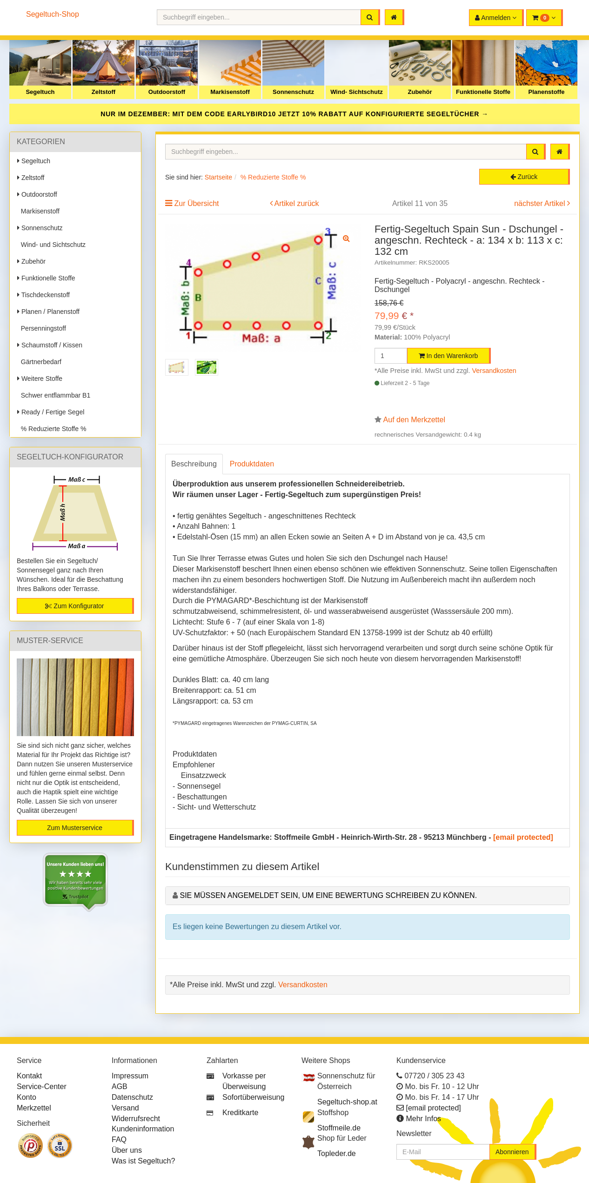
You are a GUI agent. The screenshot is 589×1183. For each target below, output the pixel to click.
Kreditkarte (240, 1113)
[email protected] (523, 837)
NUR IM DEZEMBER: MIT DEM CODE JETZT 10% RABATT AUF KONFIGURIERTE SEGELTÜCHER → (294, 114)
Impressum (130, 1076)
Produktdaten (252, 464)
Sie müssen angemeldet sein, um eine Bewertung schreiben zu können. (328, 895)
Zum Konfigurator (74, 606)
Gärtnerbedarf (39, 362)
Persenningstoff (41, 328)
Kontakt (29, 1076)
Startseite (218, 177)
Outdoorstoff (166, 91)
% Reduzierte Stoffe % (51, 428)
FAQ (119, 1139)
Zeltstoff (103, 91)
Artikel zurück (296, 203)
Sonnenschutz (293, 91)
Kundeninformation (143, 1129)
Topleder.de (336, 1153)
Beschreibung (194, 464)
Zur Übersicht (196, 203)
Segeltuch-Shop (52, 14)
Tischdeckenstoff (43, 295)
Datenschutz (132, 1097)
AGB (119, 1086)
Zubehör (420, 91)
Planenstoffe (546, 91)
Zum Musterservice (74, 827)
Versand (125, 1108)
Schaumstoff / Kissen (49, 345)
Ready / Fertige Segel (50, 412)
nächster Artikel (540, 203)
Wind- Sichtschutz (356, 91)
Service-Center (42, 1086)
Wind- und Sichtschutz (51, 244)
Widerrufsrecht (136, 1119)
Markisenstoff (230, 91)
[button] (544, 17)
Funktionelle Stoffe (483, 91)
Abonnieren (512, 1152)
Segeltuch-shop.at (347, 1102)
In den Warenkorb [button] (448, 355)
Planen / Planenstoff (48, 311)
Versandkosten (494, 370)
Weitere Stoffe (39, 378)
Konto (26, 1097)
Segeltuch (40, 91)
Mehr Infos (423, 1119)
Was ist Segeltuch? (143, 1161)
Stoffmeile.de (339, 1128)
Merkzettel (34, 1108)
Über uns (127, 1150)
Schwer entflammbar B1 (53, 395)
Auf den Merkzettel (414, 420)
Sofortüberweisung (253, 1097)
